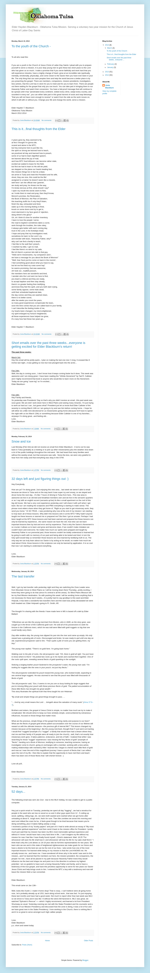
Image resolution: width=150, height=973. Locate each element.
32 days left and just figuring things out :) (40, 479)
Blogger (85, 960)
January (110, 67)
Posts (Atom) (27, 945)
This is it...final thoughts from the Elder (38, 129)
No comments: (47, 120)
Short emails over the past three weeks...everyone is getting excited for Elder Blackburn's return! (48, 344)
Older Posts (88, 941)
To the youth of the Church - (31, 46)
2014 (107, 45)
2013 (107, 72)
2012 (107, 75)
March (109, 48)
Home (47, 941)
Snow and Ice (21, 441)
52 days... (18, 791)
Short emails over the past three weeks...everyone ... (119, 59)
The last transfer (23, 576)
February (111, 64)
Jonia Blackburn (109, 86)
